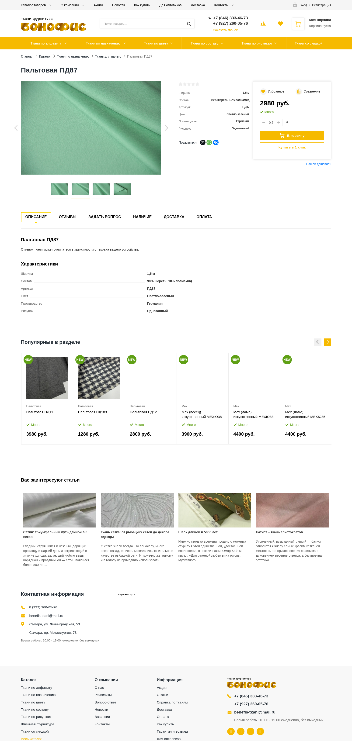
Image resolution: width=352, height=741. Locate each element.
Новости (118, 5)
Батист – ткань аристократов (279, 532)
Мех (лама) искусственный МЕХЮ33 (254, 414)
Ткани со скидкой (308, 43)
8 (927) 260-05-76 (43, 607)
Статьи (162, 695)
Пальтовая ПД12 (143, 412)
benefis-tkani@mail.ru (46, 616)
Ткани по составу (204, 43)
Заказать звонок (225, 30)
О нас (99, 687)
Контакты (221, 5)
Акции (98, 5)
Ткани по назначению (103, 43)
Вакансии (102, 717)
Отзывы (67, 217)
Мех (184, 406)
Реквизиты (103, 695)
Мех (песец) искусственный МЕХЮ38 (202, 414)
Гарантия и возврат (172, 731)
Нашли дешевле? (318, 164)
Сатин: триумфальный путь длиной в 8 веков (55, 534)
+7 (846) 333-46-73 (251, 696)
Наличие (142, 217)
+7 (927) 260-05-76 (251, 704)
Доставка (198, 5)
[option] (47, 399)
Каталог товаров (34, 5)
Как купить (142, 5)
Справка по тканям (172, 702)
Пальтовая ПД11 (39, 412)
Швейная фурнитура (37, 724)
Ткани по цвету (156, 43)
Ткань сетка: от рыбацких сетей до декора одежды (135, 534)
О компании (70, 5)
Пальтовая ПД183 (92, 412)
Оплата (204, 217)
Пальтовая (33, 406)
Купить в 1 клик (292, 147)
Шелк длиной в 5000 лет (198, 532)
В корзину (292, 135)
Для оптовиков (170, 5)
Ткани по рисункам (256, 43)
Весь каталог (31, 739)
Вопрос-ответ (105, 702)
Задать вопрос (104, 217)
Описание (36, 217)
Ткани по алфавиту (46, 43)
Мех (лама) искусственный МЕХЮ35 (305, 414)
